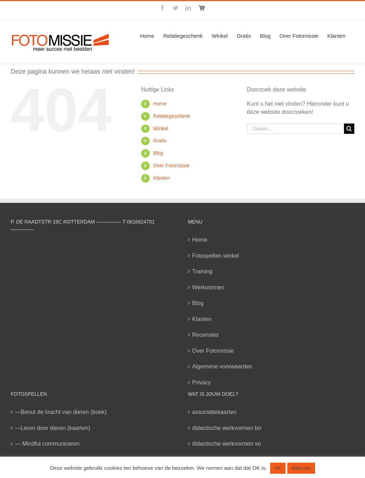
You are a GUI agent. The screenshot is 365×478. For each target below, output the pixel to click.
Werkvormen (208, 287)
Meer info (301, 468)
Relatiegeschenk (171, 116)
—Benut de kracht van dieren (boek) (61, 412)
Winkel (160, 128)
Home (159, 103)
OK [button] (277, 468)
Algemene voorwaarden (222, 366)
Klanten (161, 178)
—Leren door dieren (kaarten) (52, 428)
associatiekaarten (214, 412)
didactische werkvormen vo (226, 444)
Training (202, 271)
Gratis (159, 140)
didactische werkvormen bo (226, 428)
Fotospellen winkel (215, 256)
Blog (158, 153)
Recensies (205, 335)
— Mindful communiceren (47, 444)
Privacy (201, 382)
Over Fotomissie (171, 165)
